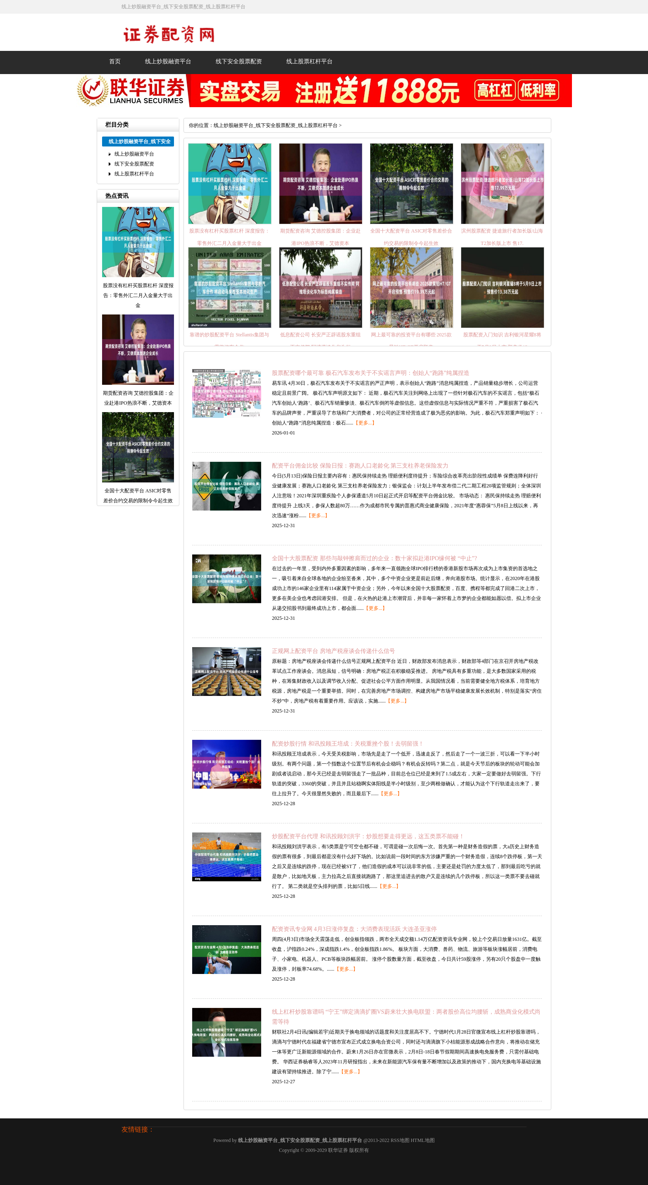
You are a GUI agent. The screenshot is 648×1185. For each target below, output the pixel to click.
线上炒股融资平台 (168, 61)
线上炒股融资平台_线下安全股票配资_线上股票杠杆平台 (276, 125)
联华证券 (338, 1150)
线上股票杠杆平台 (309, 61)
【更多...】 (365, 423)
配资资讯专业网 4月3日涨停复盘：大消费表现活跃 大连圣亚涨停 (354, 929)
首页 (115, 61)
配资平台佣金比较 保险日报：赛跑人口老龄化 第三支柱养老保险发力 (360, 466)
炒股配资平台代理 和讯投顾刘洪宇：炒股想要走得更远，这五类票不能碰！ (368, 836)
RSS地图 (400, 1140)
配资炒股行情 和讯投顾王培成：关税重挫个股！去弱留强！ (348, 744)
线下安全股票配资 (239, 61)
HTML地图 (423, 1140)
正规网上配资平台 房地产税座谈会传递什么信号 (333, 651)
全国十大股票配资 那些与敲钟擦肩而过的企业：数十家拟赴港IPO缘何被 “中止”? (374, 558)
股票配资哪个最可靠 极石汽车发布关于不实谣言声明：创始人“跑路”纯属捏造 (370, 373)
